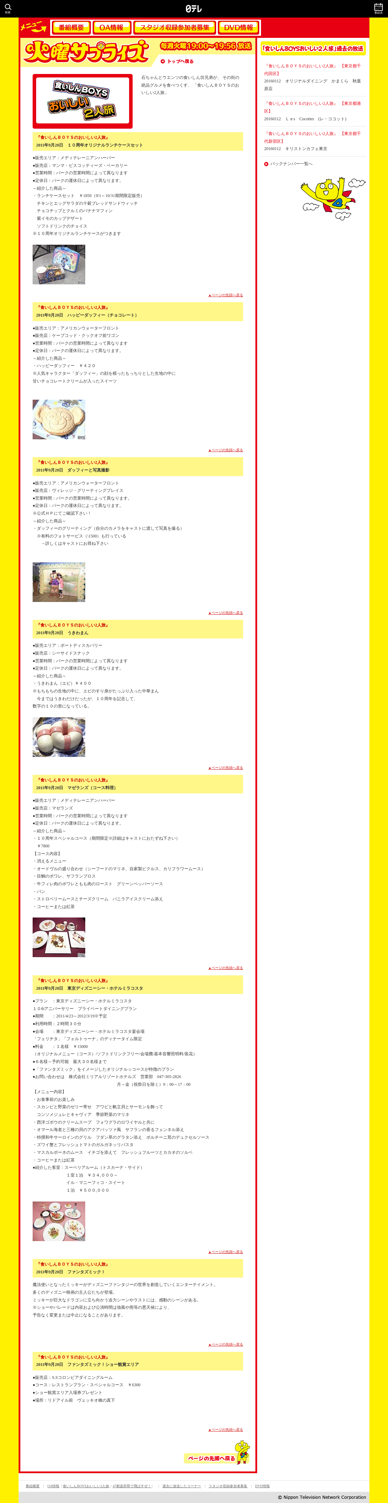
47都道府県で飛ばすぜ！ (132, 1486)
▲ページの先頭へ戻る (225, 295)
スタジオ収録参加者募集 (174, 28)
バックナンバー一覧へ (291, 163)
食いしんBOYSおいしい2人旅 (86, 1486)
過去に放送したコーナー (181, 1486)
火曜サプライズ (85, 52)
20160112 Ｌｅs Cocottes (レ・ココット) (305, 118)
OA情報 (112, 28)
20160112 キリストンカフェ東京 (295, 148)
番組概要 (71, 28)
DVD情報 (238, 28)
